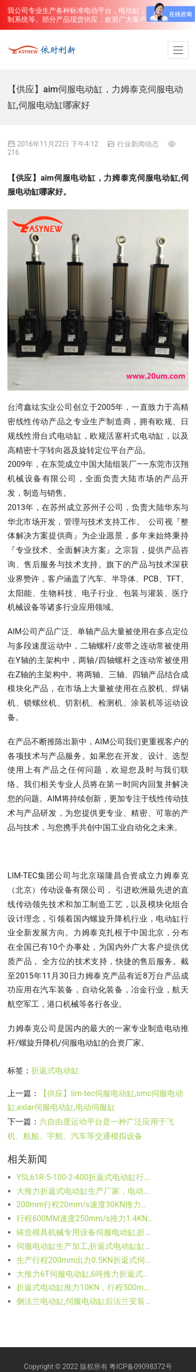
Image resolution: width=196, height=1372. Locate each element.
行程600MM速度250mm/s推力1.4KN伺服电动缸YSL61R (85, 1218)
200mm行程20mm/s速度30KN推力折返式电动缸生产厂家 (85, 1204)
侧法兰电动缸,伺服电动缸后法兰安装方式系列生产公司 (85, 1301)
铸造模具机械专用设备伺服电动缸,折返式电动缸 (85, 1232)
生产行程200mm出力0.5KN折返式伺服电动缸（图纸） (85, 1260)
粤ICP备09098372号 (140, 1367)
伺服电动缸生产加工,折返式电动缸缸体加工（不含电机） (85, 1246)
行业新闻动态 (138, 144)
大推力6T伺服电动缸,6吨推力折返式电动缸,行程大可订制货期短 (85, 1274)
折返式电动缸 (55, 1070)
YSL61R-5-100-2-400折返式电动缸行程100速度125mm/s (85, 1177)
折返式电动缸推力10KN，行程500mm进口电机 (85, 1287)
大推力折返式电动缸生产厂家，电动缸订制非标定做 (85, 1191)
